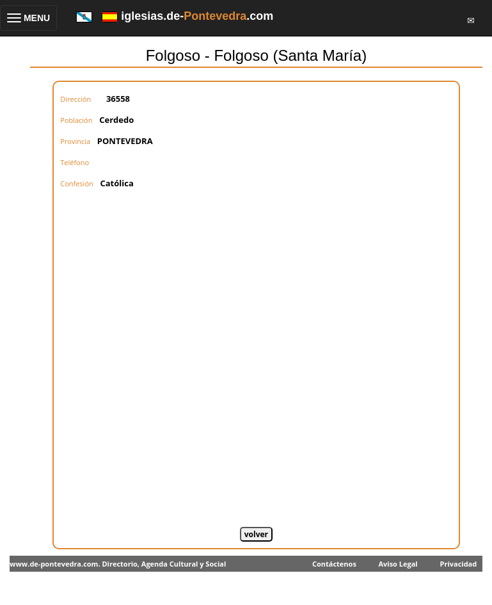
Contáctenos (334, 564)
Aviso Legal (397, 564)
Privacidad (458, 564)
